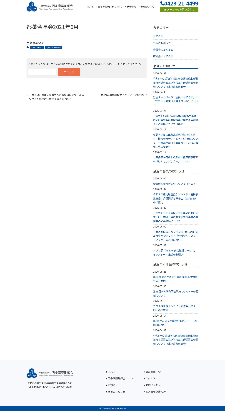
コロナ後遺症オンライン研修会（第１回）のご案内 (174, 308)
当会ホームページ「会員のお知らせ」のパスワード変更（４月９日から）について (175, 101)
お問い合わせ (153, 385)
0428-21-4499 (40, 387)
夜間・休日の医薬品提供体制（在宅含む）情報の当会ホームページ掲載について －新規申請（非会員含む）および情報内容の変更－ (175, 140)
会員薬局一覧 (153, 372)
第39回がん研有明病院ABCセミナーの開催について (175, 293)
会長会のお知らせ (53, 47)
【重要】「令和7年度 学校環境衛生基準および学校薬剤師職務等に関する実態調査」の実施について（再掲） (175, 120)
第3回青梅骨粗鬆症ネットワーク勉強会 (122, 95)
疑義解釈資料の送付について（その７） (175, 184)
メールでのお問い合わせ (179, 9)
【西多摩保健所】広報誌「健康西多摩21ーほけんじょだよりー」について (175, 159)
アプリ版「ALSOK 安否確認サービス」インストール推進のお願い (175, 252)
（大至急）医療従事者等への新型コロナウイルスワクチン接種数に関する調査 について (56, 97)
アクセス (150, 378)
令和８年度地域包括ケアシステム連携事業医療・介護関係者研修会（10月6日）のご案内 (175, 198)
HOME (111, 372)
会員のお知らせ (37, 47)
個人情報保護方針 (156, 391)
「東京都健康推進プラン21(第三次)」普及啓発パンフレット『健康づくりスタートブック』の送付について (175, 236)
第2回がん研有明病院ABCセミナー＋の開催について (175, 323)
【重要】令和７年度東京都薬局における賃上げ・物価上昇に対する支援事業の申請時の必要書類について (175, 217)
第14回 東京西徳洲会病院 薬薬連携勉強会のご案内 (175, 279)
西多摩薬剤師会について (121, 378)
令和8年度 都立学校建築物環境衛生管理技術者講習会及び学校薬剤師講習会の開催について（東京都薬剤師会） (175, 82)
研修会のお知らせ (163, 56)
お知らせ (158, 36)
